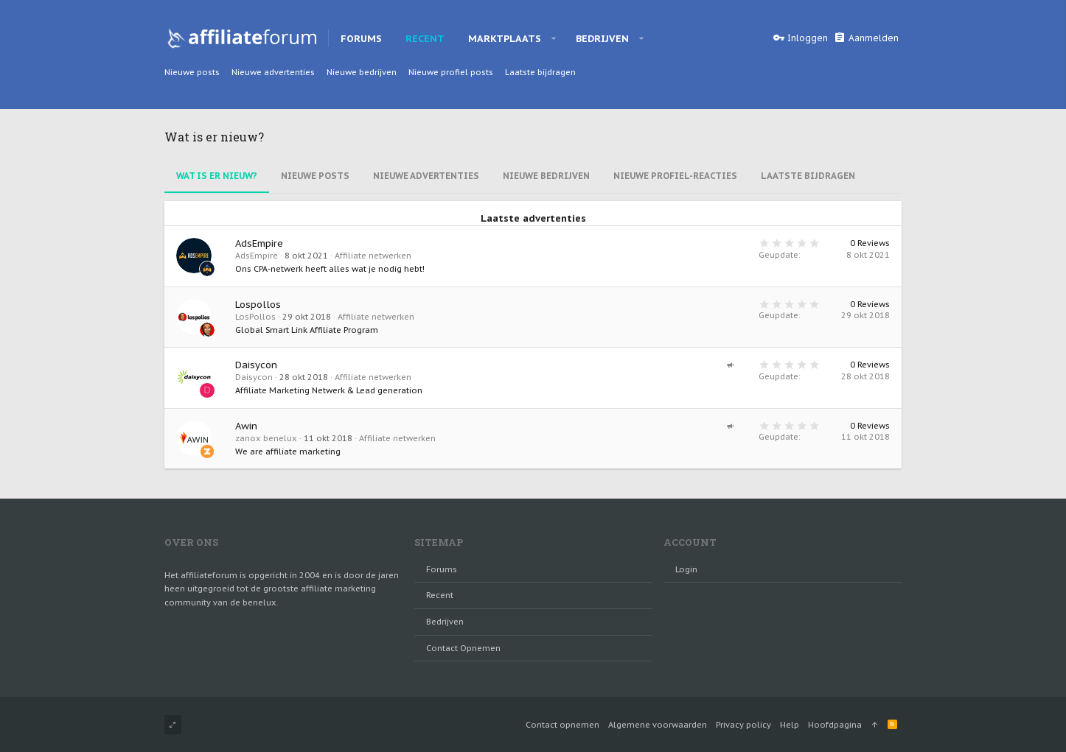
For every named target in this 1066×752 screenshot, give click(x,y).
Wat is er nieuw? (216, 175)
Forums (441, 569)
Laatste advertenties (533, 219)
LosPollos (255, 317)
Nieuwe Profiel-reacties (675, 175)
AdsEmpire (259, 243)
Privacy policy (743, 725)
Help (789, 725)
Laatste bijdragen (808, 175)
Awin (246, 426)
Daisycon (256, 365)
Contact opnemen (463, 648)
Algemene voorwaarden (657, 725)
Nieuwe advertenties (426, 175)
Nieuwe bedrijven (546, 175)
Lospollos (258, 304)
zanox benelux (266, 438)
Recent (439, 595)
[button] (554, 38)
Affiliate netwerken (373, 255)
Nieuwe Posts (315, 175)
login (686, 569)
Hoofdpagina (835, 725)
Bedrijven (445, 621)
